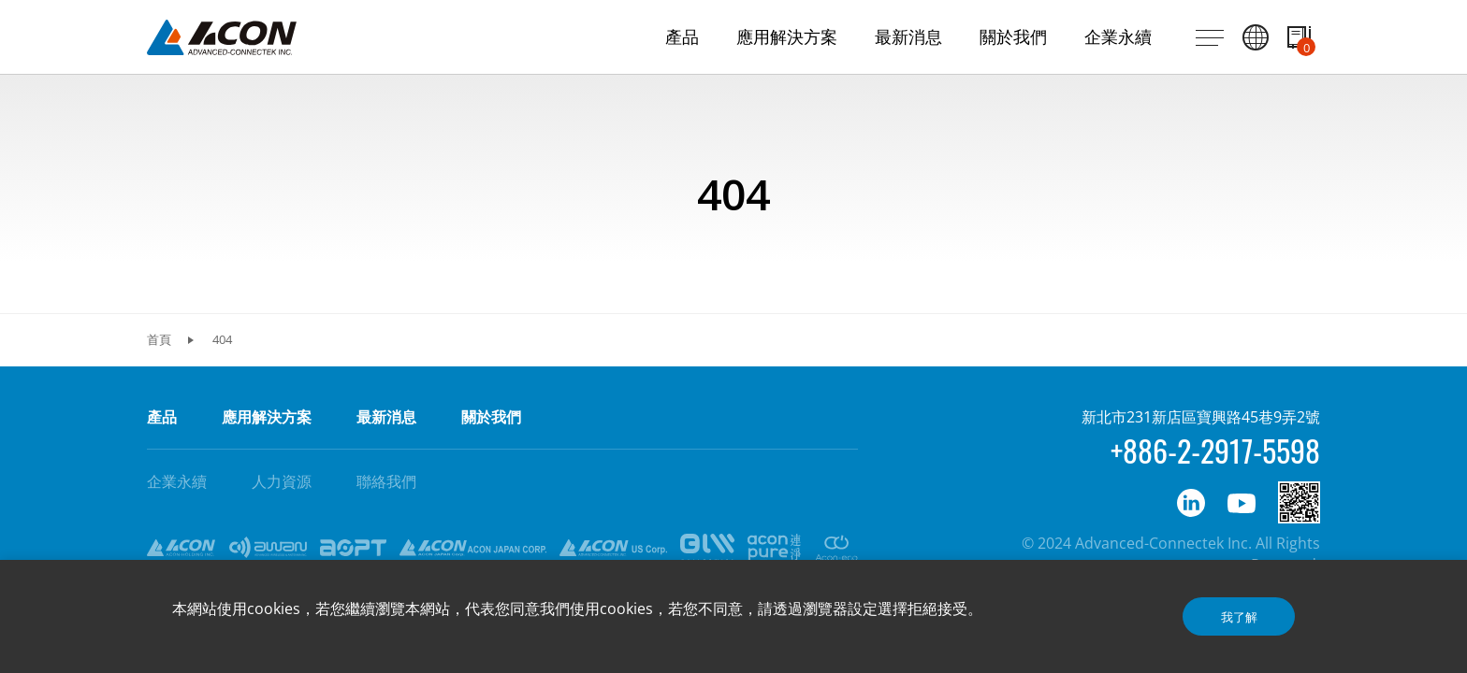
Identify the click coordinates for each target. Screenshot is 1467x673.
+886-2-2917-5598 (1215, 450)
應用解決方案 (267, 417)
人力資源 (282, 481)
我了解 (1239, 617)
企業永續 (177, 481)
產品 (162, 417)
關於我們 (491, 417)
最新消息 (386, 417)
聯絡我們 (386, 481)
